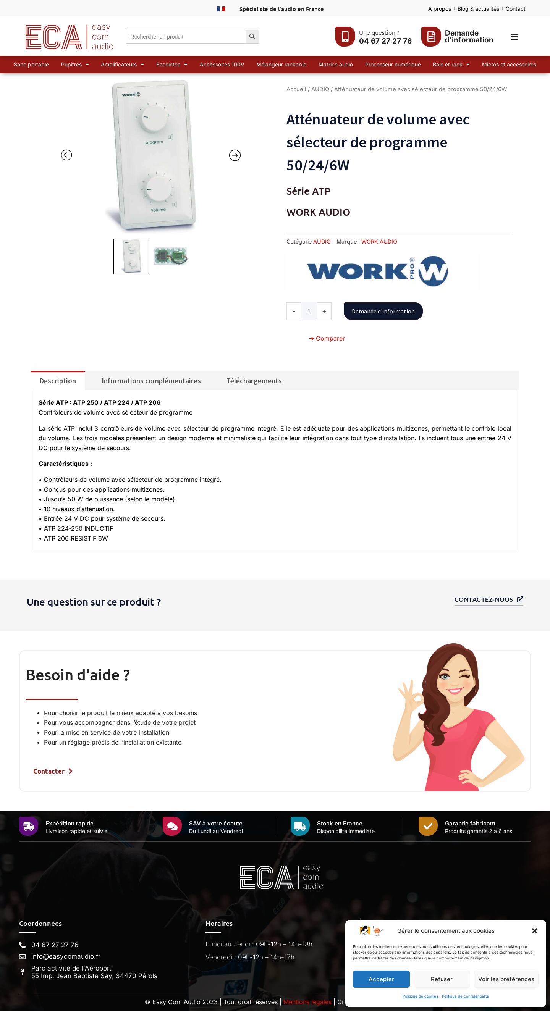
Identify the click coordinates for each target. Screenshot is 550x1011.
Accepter (381, 979)
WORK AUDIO (379, 241)
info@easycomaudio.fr (65, 956)
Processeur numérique (393, 64)
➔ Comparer (327, 338)
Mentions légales (307, 1002)
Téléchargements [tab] (254, 380)
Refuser (442, 979)
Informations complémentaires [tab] (151, 380)
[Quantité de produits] (309, 311)
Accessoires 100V (222, 64)
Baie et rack (451, 64)
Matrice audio (336, 64)
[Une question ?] (345, 37)
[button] (535, 931)
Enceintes (172, 64)
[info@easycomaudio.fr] (22, 956)
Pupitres (75, 64)
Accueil (296, 89)
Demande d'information (383, 311)
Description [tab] (57, 380)
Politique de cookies (420, 996)
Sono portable (31, 64)
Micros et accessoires (509, 64)
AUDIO (320, 89)
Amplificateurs (122, 64)
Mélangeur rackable (281, 64)
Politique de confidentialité (465, 996)
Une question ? (379, 32)
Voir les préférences (506, 979)
